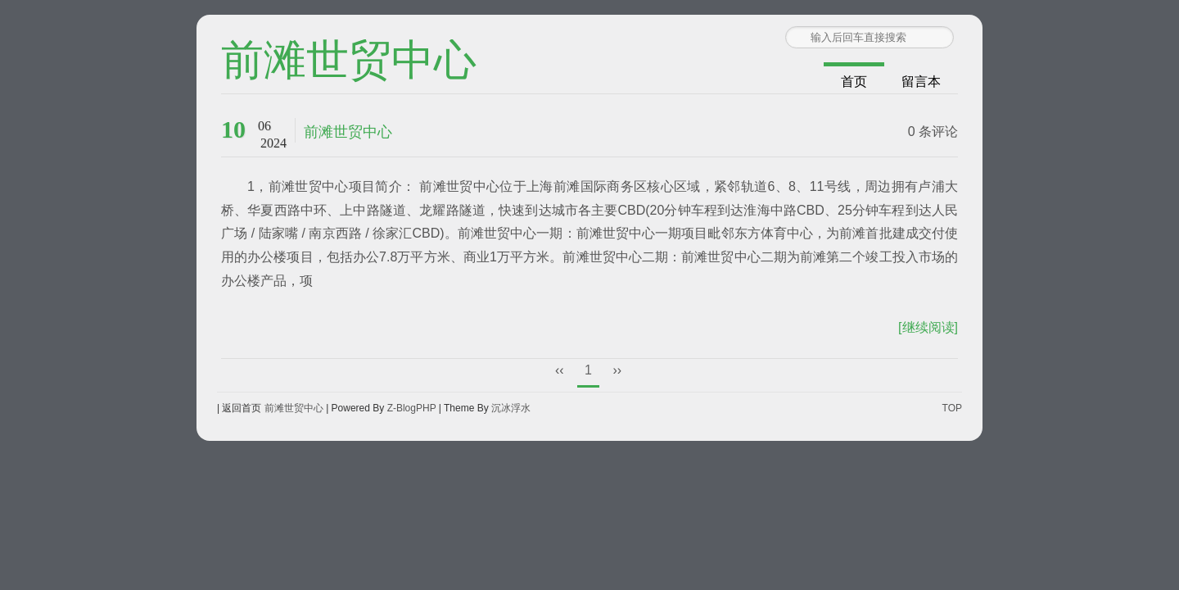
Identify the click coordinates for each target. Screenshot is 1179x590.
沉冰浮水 (511, 408)
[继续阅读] (928, 327)
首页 (854, 81)
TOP (952, 408)
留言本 (921, 81)
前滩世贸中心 (349, 61)
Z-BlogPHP (411, 408)
